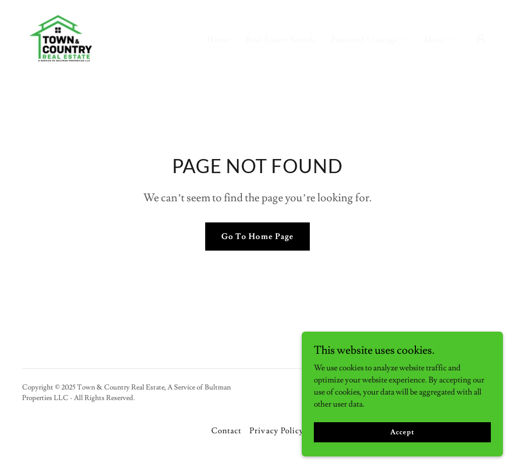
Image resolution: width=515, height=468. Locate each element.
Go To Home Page (257, 236)
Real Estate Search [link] (280, 40)
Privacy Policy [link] (276, 431)
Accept (402, 431)
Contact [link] (226, 431)
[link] (60, 36)
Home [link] (218, 40)
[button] (369, 40)
